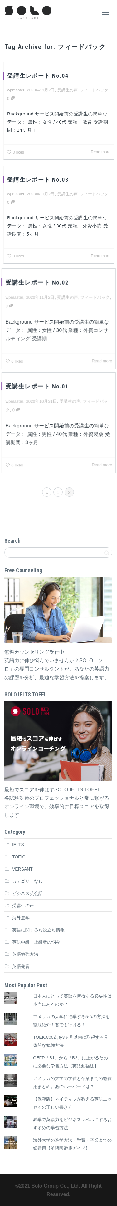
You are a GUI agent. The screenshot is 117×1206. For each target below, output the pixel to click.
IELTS (18, 844)
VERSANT (22, 869)
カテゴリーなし (27, 881)
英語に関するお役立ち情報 (38, 929)
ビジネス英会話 (27, 893)
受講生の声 (67, 90)
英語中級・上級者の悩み (36, 942)
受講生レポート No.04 (37, 75)
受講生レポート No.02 (37, 283)
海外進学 (21, 917)
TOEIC (18, 856)
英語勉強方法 (25, 954)
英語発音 (21, 966)
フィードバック (94, 90)
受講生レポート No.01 (37, 386)
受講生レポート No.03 (37, 179)
